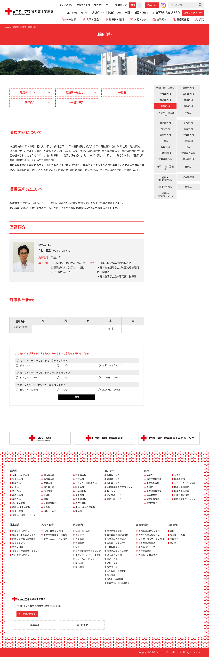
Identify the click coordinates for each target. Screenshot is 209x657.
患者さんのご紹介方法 (149, 535)
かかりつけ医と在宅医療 (24, 539)
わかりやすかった (29, 378)
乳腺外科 (188, 122)
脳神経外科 (165, 134)
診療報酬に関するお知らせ (88, 551)
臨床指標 (79, 567)
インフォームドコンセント (88, 555)
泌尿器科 (188, 140)
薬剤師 (173, 543)
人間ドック (140, 19)
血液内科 (188, 100)
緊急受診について (193, 13)
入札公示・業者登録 (116, 571)
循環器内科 (165, 100)
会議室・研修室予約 (148, 555)
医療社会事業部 (181, 487)
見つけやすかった (29, 390)
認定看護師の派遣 (146, 543)
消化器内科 (188, 94)
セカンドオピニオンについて (26, 551)
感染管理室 (152, 495)
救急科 (188, 166)
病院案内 (161, 19)
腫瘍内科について (30, 92)
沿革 (77, 547)
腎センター (112, 491)
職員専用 (35, 625)
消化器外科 (165, 122)
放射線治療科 (188, 152)
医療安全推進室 (181, 491)
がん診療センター (115, 495)
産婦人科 (165, 146)
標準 (132, 5)
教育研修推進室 (154, 491)
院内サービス (113, 567)
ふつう (64, 365)
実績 (120, 92)
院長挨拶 (79, 535)
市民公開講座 (113, 547)
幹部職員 (79, 539)
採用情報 (172, 525)
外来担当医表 (76, 102)
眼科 (188, 146)
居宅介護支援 (153, 499)
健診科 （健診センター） (24, 515)
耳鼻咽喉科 (165, 152)
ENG (151, 5)
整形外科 (165, 128)
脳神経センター (114, 475)
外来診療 (71, 19)
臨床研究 (79, 563)
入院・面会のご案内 (53, 531)
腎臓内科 (188, 106)
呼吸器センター (114, 479)
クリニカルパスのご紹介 (55, 539)
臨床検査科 (179, 479)
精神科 (188, 184)
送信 (76, 397)
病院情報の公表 (114, 531)
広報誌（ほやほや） (116, 543)
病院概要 (79, 543)
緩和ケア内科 (165, 184)
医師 (172, 531)
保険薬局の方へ (145, 551)
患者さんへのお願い (116, 539)
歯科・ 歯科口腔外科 (85, 507)
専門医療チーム (154, 503)
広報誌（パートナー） (149, 547)
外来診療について (20, 531)
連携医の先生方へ (76, 92)
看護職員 (174, 539)
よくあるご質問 (114, 555)
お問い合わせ (30, 614)
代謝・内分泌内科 (165, 88)
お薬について (18, 543)
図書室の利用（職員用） (118, 583)
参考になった (27, 365)
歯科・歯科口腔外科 (165, 176)
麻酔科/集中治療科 (165, 166)
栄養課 (177, 475)
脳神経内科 (188, 88)
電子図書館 (82, 625)
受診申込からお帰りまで (24, 535)
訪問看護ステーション (184, 499)
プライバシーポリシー (86, 559)
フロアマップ (113, 563)
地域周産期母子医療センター (121, 487)
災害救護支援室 (181, 495)
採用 (201, 19)
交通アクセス (113, 559)
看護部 (150, 487)
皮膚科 (165, 140)
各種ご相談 (17, 547)
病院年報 (111, 575)
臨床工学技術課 (154, 479)
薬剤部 (150, 475)
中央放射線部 (153, 483)
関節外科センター (115, 499)
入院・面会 (93, 19)
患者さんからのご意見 (117, 551)
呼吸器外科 (188, 134)
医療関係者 (183, 19)
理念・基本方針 (82, 531)
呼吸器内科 (165, 94)
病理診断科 (188, 158)
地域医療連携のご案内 (149, 531)
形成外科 (188, 128)
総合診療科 (188, 176)
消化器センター (114, 483)
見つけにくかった (111, 390)
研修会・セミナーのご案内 (151, 539)
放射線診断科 (165, 158)
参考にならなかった (112, 365)
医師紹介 (30, 102)
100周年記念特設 (115, 579)
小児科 (188, 114)
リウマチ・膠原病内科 (165, 114)
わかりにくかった (111, 378)
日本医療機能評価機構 (117, 535)
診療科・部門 (116, 19)
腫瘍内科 (165, 106)
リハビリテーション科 (184, 483)
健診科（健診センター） (165, 191)
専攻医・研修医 (177, 535)
